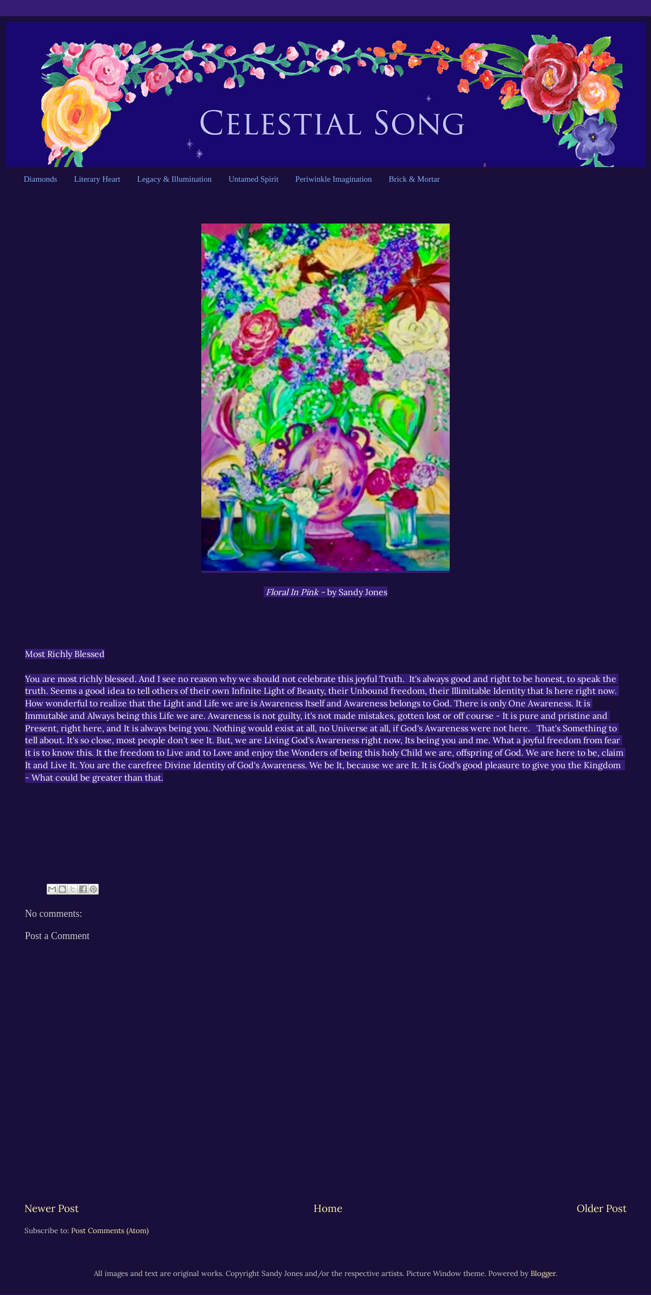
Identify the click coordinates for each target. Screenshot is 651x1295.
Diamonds (41, 179)
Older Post (602, 1208)
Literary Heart (97, 179)
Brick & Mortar (414, 179)
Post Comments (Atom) (110, 1230)
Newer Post (51, 1208)
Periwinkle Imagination (333, 179)
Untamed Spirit (253, 179)
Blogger (543, 1273)
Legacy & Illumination (174, 179)
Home (328, 1208)
